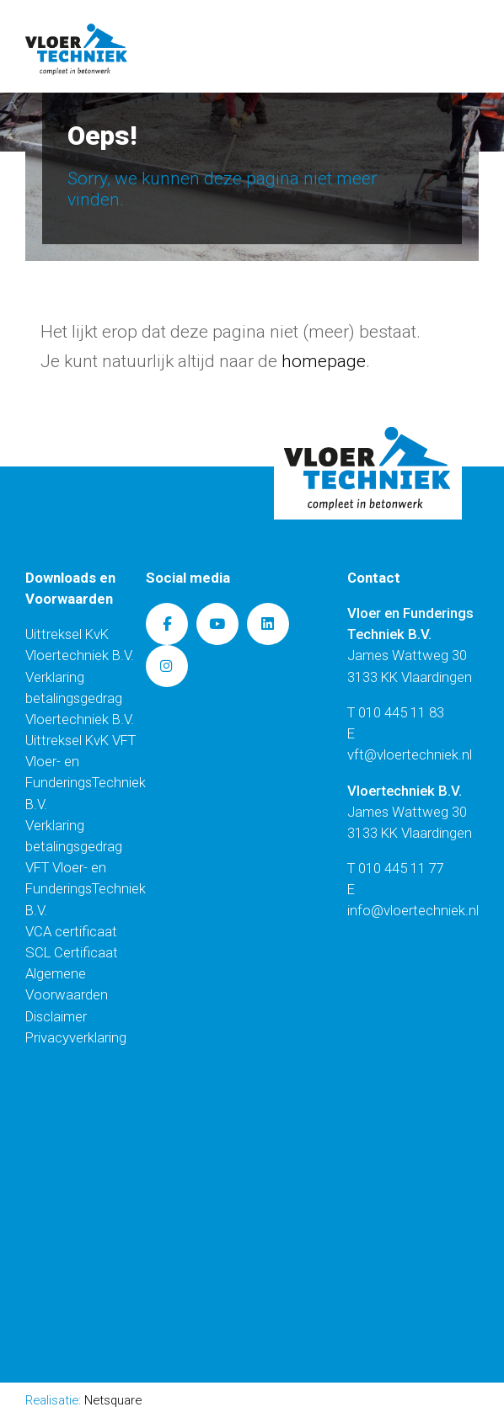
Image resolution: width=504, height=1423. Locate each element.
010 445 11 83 (401, 712)
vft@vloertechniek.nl (409, 754)
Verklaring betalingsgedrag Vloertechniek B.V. (79, 698)
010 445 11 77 (401, 868)
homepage (323, 361)
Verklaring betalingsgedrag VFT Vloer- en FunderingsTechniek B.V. (85, 868)
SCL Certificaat (71, 952)
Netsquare (113, 1400)
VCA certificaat (71, 931)
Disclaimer (56, 1016)
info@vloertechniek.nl (413, 910)
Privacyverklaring (75, 1037)
